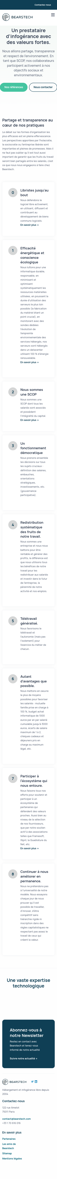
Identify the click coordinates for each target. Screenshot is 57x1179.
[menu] (53, 14)
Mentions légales (12, 1158)
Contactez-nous (43, 4)
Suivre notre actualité (22, 1058)
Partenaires (9, 1138)
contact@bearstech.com (16, 1118)
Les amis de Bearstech (9, 1146)
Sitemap (7, 1153)
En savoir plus (28, 225)
